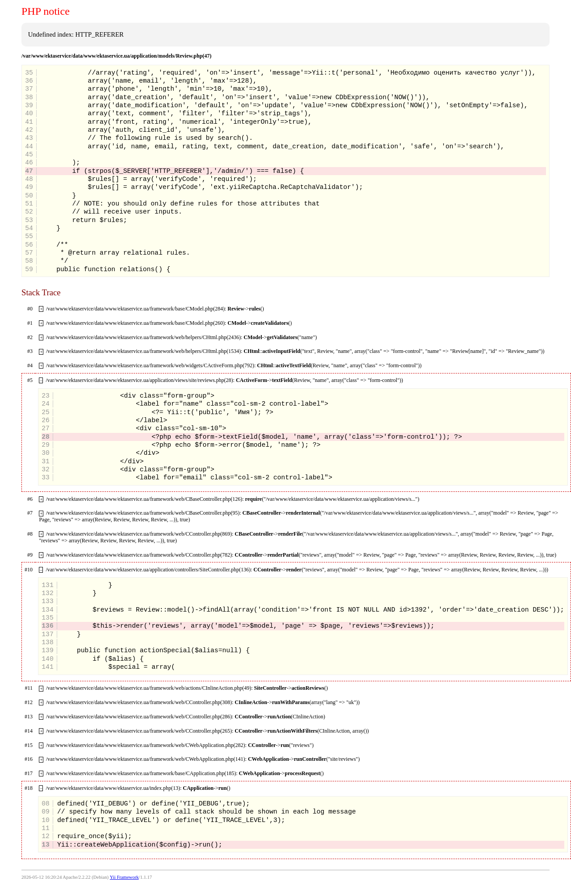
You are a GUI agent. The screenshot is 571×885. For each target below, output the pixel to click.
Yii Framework (124, 877)
